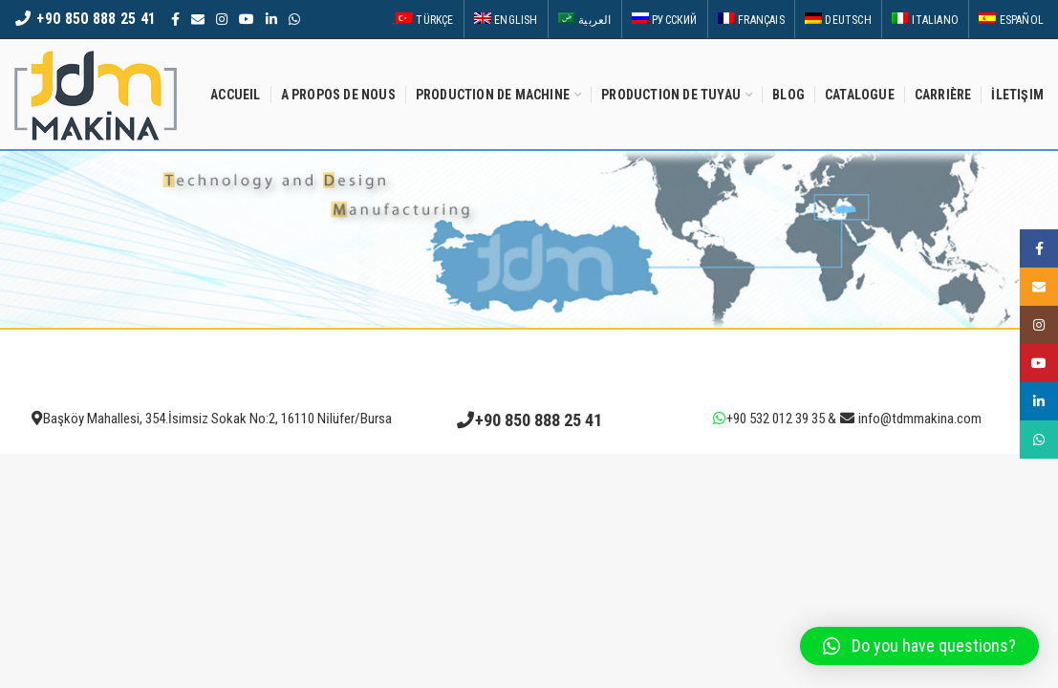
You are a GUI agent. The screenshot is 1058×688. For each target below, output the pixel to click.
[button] (919, 646)
